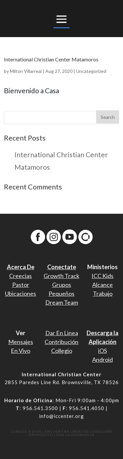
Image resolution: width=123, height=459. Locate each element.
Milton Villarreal (26, 71)
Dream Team (61, 302)
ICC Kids (102, 275)
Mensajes (20, 341)
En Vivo (20, 350)
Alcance (102, 284)
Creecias (20, 275)
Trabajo (103, 293)
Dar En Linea (61, 333)
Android (102, 359)
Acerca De (20, 267)
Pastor (20, 284)
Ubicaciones (20, 293)
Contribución (61, 341)
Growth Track (61, 275)
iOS (102, 350)
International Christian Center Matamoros (51, 59)
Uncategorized (91, 71)
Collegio (61, 350)
